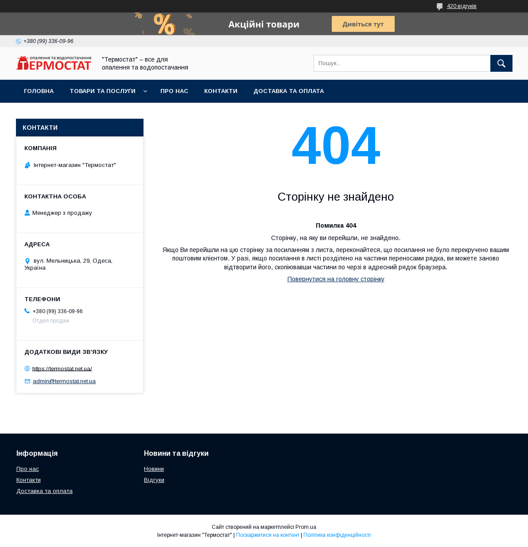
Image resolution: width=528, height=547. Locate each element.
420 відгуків (462, 6)
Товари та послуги (103, 91)
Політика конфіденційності (337, 535)
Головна (39, 91)
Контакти (220, 91)
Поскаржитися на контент (267, 535)
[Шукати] (501, 63)
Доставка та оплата (288, 91)
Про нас (174, 91)
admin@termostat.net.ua (64, 381)
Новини (154, 469)
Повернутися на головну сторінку (335, 279)
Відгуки (154, 480)
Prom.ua (305, 527)
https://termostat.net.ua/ (62, 368)
